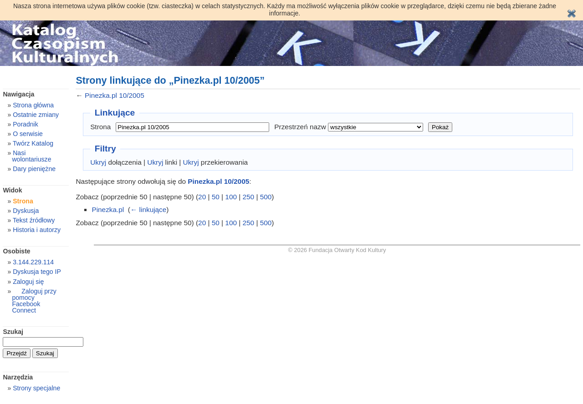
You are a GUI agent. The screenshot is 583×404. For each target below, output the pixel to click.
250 (249, 197)
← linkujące (148, 209)
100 (231, 197)
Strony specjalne (36, 388)
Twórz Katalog (33, 143)
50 (216, 197)
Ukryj (98, 162)
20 (202, 197)
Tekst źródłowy (34, 220)
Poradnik (25, 124)
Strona (100, 127)
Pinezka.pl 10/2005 (114, 95)
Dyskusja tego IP (37, 271)
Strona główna (33, 105)
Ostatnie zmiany (36, 114)
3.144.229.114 (33, 262)
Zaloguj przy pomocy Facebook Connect (34, 301)
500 (266, 197)
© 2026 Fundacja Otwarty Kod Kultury (337, 250)
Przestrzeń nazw (300, 127)
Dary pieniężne (34, 168)
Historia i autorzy (37, 229)
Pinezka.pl (108, 209)
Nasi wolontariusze (31, 156)
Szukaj (13, 331)
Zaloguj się (28, 281)
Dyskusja (26, 210)
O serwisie (28, 133)
